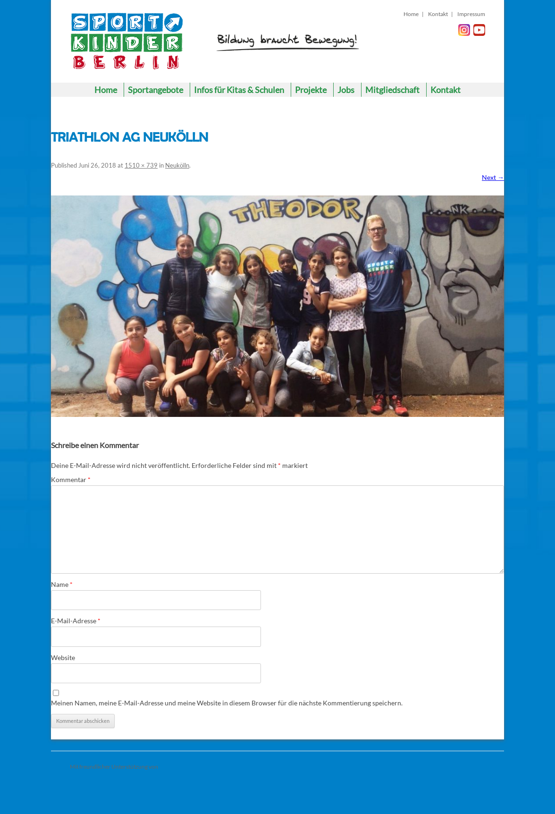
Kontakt (438, 13)
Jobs (345, 90)
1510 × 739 (141, 165)
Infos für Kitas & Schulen (239, 90)
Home (411, 13)
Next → (493, 177)
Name (62, 584)
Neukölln (177, 165)
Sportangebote (155, 90)
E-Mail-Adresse (76, 621)
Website (63, 657)
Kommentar (71, 479)
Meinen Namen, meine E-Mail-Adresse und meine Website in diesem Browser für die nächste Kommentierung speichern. (227, 703)
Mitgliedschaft (392, 90)
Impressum (471, 13)
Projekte (311, 90)
